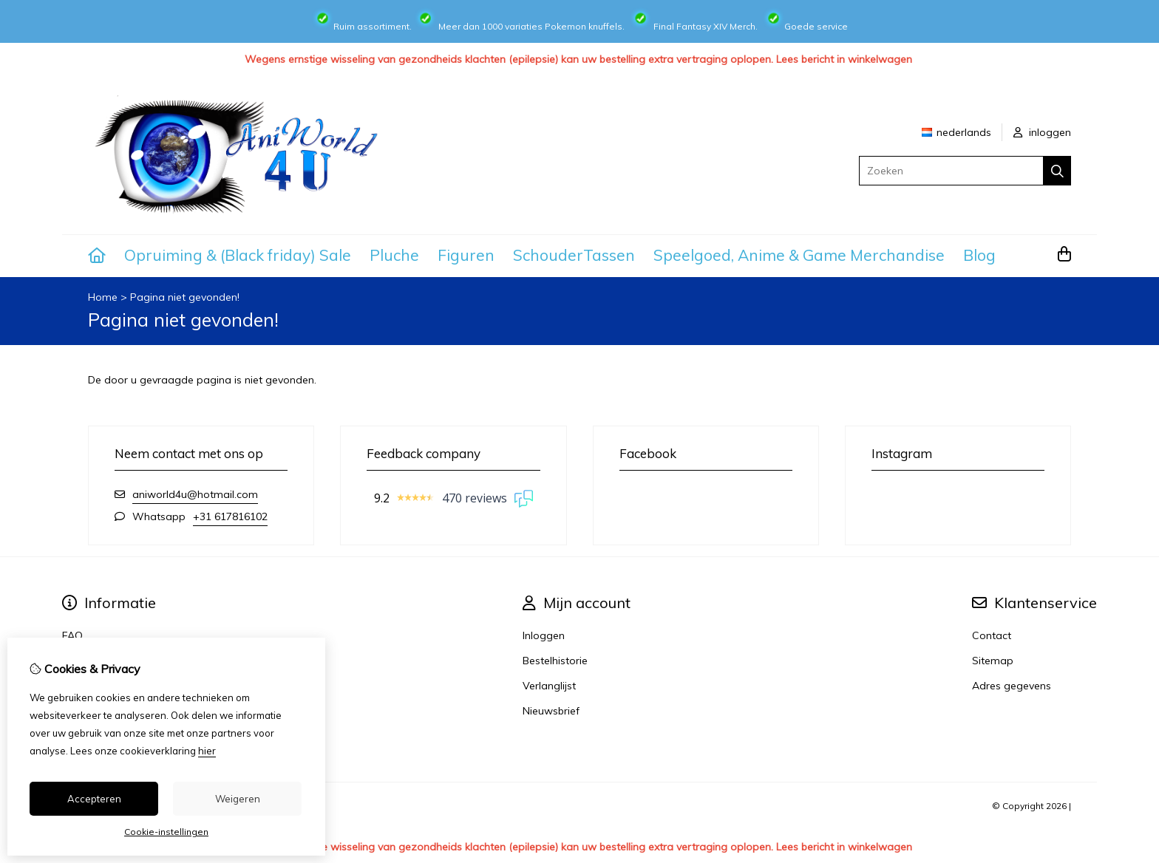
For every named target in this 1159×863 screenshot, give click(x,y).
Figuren (466, 255)
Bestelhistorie (555, 660)
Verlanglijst (549, 685)
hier (207, 751)
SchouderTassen (574, 255)
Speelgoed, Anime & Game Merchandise (799, 255)
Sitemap (992, 660)
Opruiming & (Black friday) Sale (237, 255)
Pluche (394, 255)
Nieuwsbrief (551, 710)
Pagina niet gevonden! (184, 297)
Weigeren (237, 799)
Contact (991, 635)
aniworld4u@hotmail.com (195, 494)
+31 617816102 (230, 516)
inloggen (1042, 132)
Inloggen (544, 635)
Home (103, 297)
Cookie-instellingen (166, 831)
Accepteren (94, 799)
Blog (979, 255)
